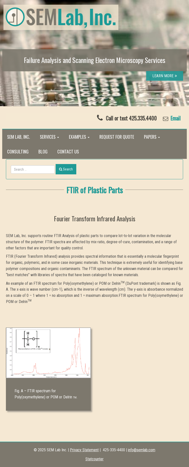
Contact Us (68, 151)
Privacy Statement (84, 450)
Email (175, 118)
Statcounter (94, 459)
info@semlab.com (141, 450)
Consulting (18, 151)
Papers (152, 137)
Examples (79, 137)
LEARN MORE (164, 76)
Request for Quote (116, 137)
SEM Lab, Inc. (18, 137)
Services (49, 137)
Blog (42, 151)
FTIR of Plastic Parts (94, 190)
